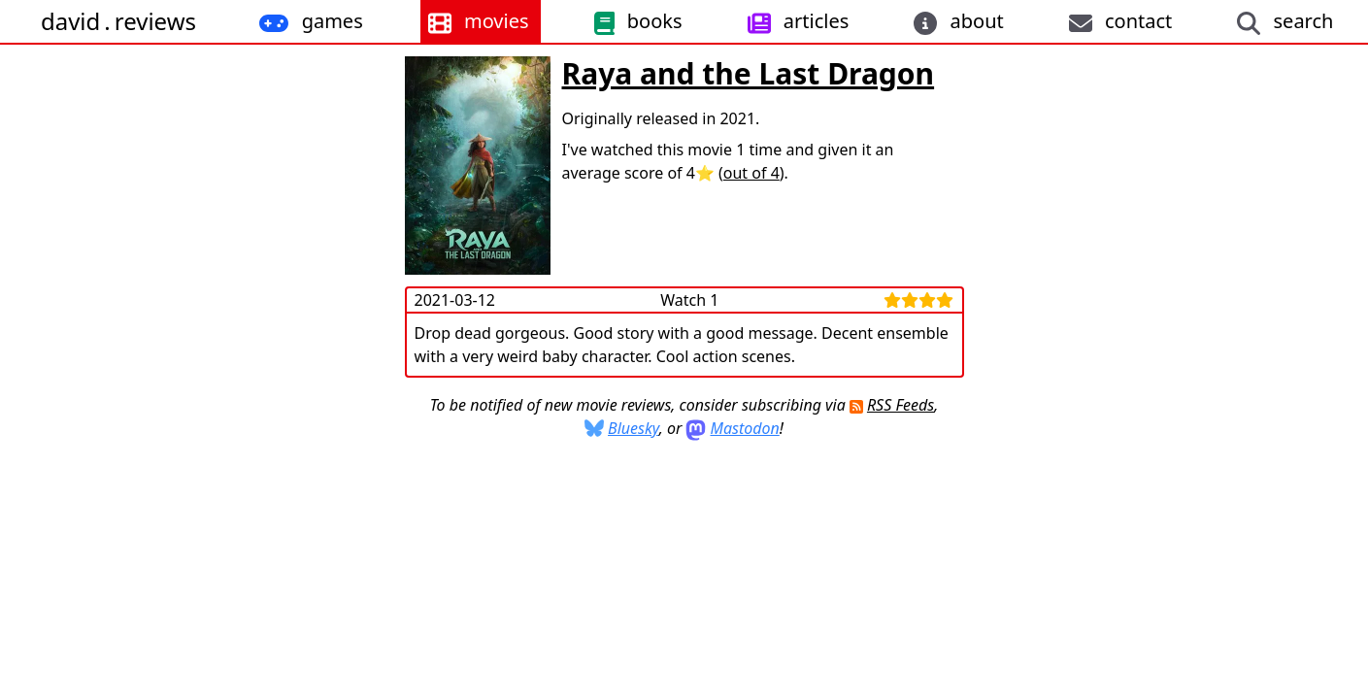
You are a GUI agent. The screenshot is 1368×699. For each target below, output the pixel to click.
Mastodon (744, 428)
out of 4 (751, 172)
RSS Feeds (900, 405)
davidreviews (118, 21)
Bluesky (633, 428)
